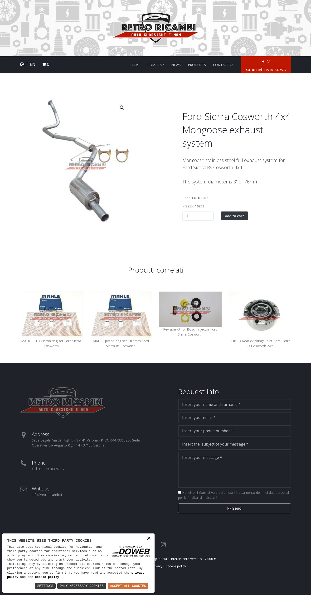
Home (135, 64)
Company (155, 64)
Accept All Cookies (128, 586)
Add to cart (234, 216)
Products (197, 64)
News (176, 64)
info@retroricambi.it (47, 494)
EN (32, 64)
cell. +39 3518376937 (272, 69)
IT (26, 64)
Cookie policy (175, 566)
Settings (45, 586)
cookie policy (47, 577)
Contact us (223, 64)
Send (235, 508)
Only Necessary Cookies (82, 586)
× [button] (149, 539)
